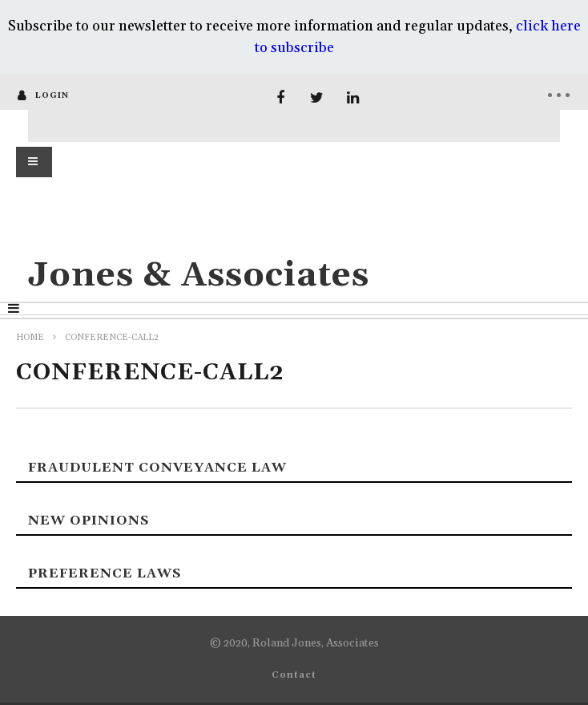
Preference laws (104, 573)
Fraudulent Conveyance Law (157, 468)
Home (30, 337)
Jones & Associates (198, 275)
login (52, 95)
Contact (294, 675)
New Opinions (88, 521)
